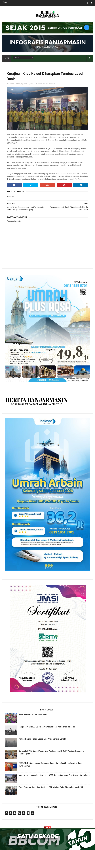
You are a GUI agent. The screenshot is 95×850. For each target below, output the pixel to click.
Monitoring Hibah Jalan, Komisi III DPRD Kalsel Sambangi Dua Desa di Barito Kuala (54, 775)
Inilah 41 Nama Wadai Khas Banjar (33, 715)
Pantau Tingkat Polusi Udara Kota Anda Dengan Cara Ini (42, 739)
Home (6, 58)
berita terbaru (43, 84)
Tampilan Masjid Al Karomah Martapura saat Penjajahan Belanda (47, 727)
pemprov (52, 84)
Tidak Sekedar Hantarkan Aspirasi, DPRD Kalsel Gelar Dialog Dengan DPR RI (51, 787)
